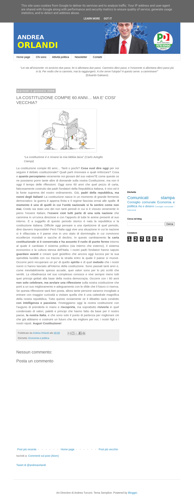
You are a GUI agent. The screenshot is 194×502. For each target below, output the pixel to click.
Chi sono (41, 57)
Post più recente (26, 449)
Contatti (97, 57)
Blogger (132, 492)
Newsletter (81, 57)
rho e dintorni (146, 206)
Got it (108, 18)
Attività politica (60, 57)
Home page (23, 57)
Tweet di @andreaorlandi (31, 465)
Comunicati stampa (151, 197)
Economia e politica (38, 338)
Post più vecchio (108, 449)
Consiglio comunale (141, 202)
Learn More (92, 18)
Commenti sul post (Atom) (43, 455)
